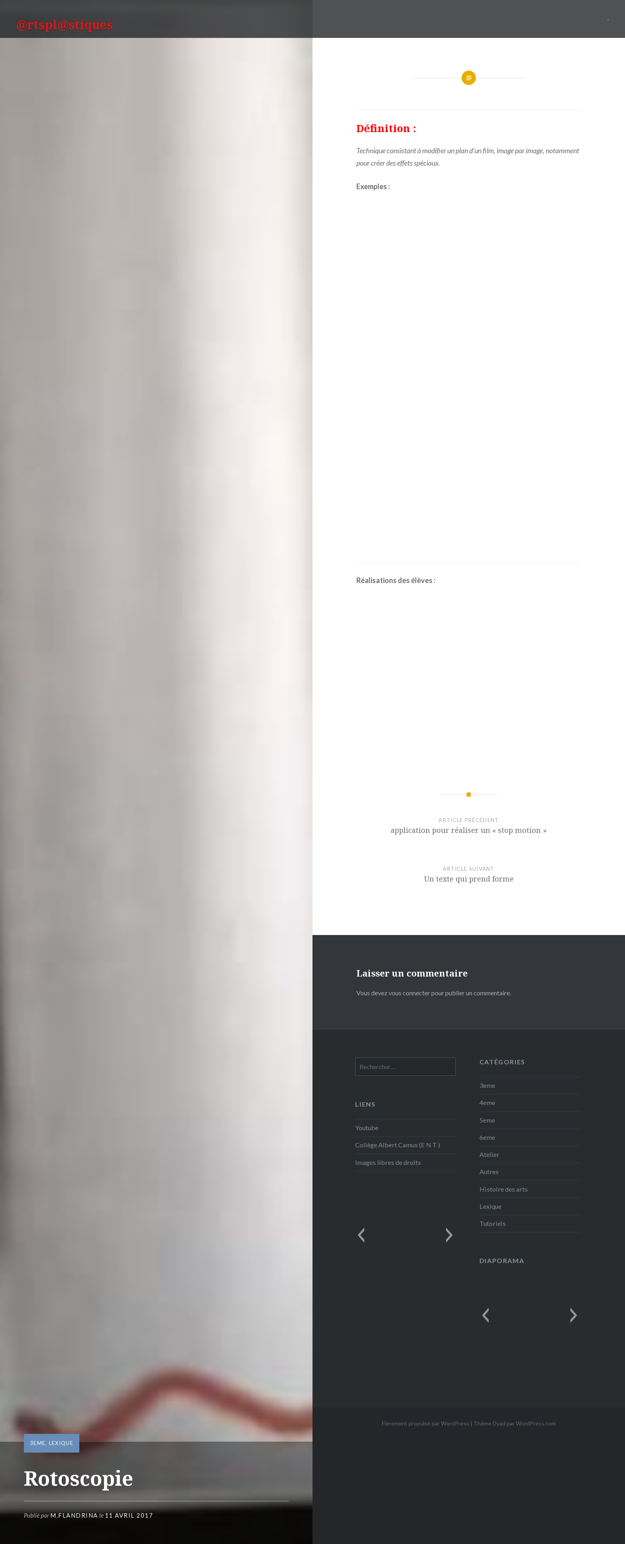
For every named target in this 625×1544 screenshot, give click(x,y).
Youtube (366, 1127)
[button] (361, 1235)
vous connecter (409, 992)
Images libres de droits (388, 1162)
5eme (487, 1120)
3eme (37, 1443)
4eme (487, 1102)
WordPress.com (536, 1423)
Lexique (61, 1443)
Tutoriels (493, 1223)
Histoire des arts (504, 1189)
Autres (489, 1171)
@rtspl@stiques (64, 24)
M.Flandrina (74, 1515)
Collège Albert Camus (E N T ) (397, 1145)
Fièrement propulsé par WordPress (425, 1423)
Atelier (489, 1154)
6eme (487, 1137)
